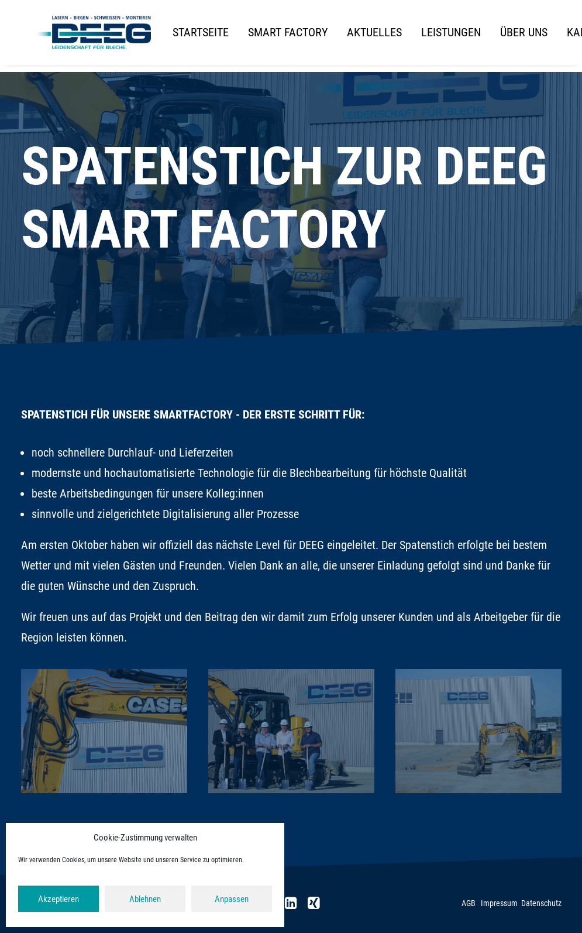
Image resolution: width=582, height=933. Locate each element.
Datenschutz (541, 903)
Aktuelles (373, 36)
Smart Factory (286, 36)
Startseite (199, 36)
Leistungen (450, 36)
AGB (469, 903)
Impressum (499, 903)
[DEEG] (92, 36)
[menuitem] (203, 36)
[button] (291, 905)
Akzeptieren (58, 899)
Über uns (522, 36)
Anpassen (232, 899)
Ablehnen (145, 899)
